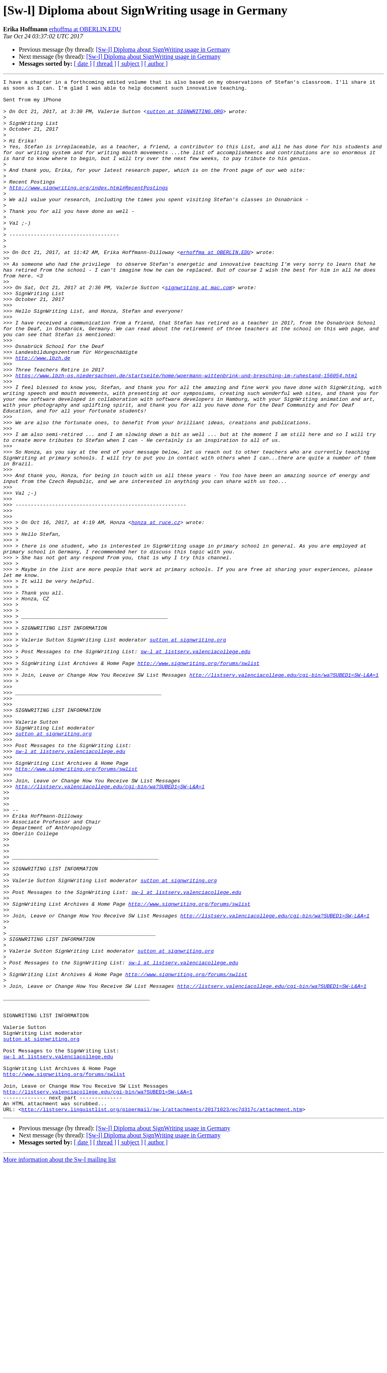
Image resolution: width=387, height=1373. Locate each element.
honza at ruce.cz (155, 611)
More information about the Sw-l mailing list (59, 1366)
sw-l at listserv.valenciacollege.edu (195, 766)
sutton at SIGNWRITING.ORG (185, 118)
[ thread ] (104, 63)
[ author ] (156, 63)
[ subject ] (130, 63)
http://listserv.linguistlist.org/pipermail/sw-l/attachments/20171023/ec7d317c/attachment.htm (162, 1315)
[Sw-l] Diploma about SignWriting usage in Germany (163, 49)
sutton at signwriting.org (187, 752)
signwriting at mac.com (198, 329)
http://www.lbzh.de (42, 414)
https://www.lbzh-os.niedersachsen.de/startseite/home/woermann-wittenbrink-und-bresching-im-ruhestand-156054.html (186, 435)
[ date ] (83, 63)
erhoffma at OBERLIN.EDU (85, 29)
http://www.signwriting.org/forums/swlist (198, 780)
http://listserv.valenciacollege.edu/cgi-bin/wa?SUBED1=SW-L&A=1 (284, 794)
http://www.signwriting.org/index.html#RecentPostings (88, 209)
